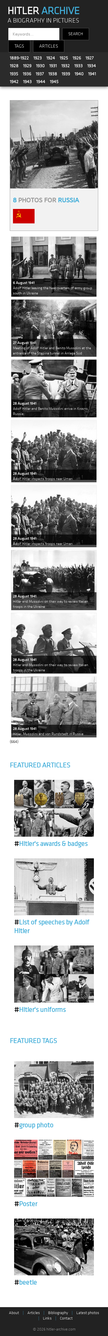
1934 (91, 66)
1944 (40, 82)
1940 (79, 74)
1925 (64, 58)
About (14, 1313)
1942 (14, 82)
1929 (27, 66)
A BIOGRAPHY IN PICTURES (43, 21)
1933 (78, 66)
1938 (52, 74)
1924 (50, 58)
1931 (53, 66)
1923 (37, 58)
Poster (25, 1204)
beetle (25, 1282)
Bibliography (58, 1313)
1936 (27, 74)
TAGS (19, 46)
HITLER (43, 11)
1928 (14, 66)
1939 (66, 74)
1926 (77, 58)
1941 (92, 74)
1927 (90, 58)
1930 (40, 66)
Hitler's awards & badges (51, 844)
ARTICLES (48, 46)
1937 (40, 74)
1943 (27, 82)
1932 (65, 66)
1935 (14, 74)
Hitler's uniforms (40, 1010)
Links (47, 1318)
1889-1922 (19, 58)
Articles (33, 1313)
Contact (66, 1318)
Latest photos (87, 1313)
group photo (33, 1125)
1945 (54, 82)
